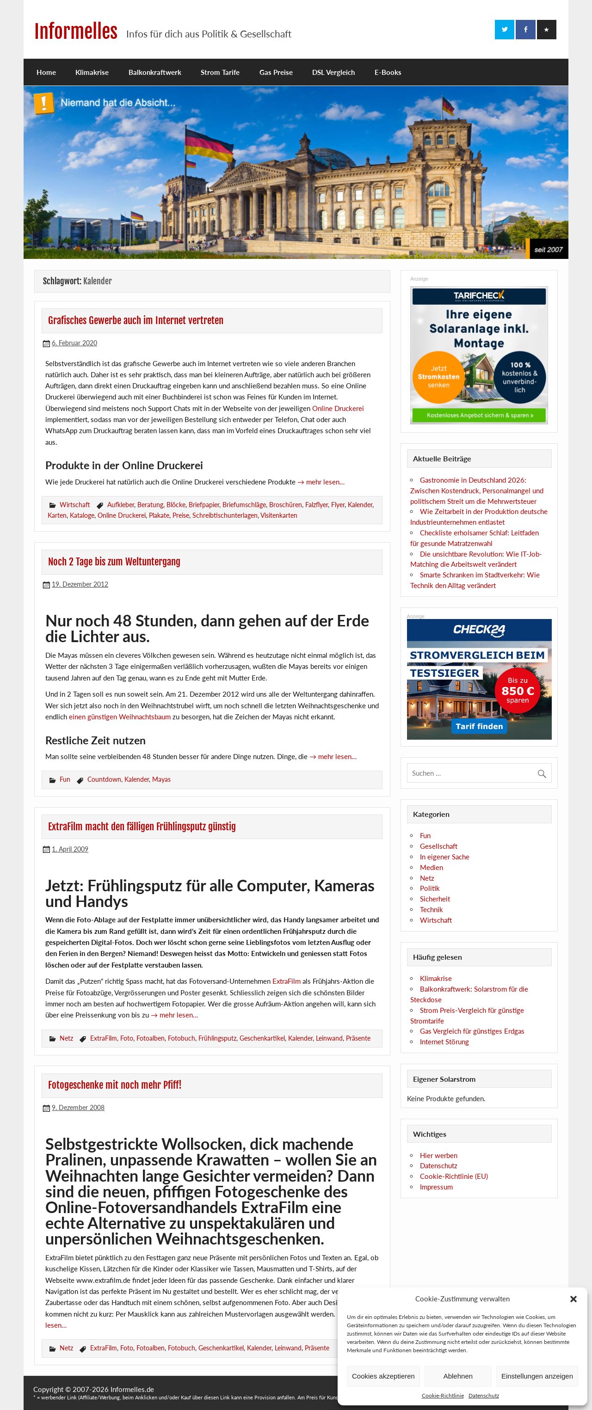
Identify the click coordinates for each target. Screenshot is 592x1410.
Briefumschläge (244, 505)
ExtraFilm (286, 981)
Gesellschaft (438, 846)
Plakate (159, 515)
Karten (57, 515)
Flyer (338, 505)
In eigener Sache (444, 856)
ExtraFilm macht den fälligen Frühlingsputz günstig (142, 827)
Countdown (104, 779)
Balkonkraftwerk (155, 72)
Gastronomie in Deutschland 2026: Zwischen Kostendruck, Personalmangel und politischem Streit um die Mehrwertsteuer (476, 490)
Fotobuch (181, 1038)
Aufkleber (120, 505)
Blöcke (175, 505)
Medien (431, 867)
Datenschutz (484, 1395)
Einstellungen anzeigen (537, 1376)
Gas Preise (276, 72)
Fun (65, 779)
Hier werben (438, 1155)
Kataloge (82, 515)
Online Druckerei (338, 408)
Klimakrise (92, 72)
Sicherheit (435, 899)
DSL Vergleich (333, 72)
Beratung (150, 505)
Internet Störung (444, 1041)
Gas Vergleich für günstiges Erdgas (472, 1031)
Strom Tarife (220, 72)
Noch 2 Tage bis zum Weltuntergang (114, 562)
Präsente (358, 1038)
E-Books (388, 72)
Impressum (436, 1187)
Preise (181, 515)
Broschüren (285, 505)
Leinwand (329, 1038)
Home (46, 72)
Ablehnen (458, 1376)
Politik (430, 888)
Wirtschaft (75, 505)
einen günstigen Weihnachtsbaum (120, 716)
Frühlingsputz (217, 1038)
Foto (126, 1038)
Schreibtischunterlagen (225, 515)
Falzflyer (316, 505)
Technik (431, 909)
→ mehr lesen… (321, 482)
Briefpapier (204, 505)
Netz (66, 1038)
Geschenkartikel (262, 1038)
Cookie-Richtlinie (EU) (454, 1176)
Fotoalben (150, 1038)
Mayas (161, 779)
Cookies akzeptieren (383, 1376)
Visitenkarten (278, 515)
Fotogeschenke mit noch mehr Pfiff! (115, 1085)
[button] (573, 1299)
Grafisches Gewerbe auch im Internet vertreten (135, 320)
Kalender (360, 505)
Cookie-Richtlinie (443, 1395)
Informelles (75, 31)
